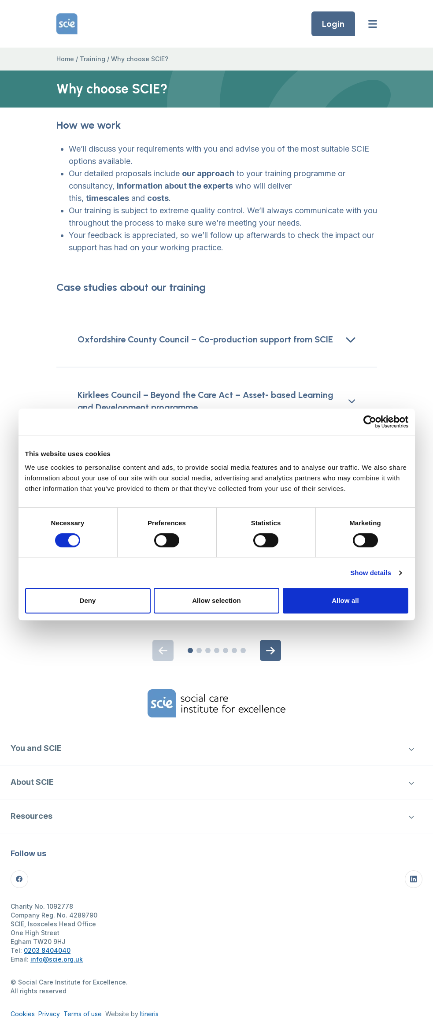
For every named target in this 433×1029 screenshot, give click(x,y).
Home (65, 59)
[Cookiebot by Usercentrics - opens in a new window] (369, 421)
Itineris (149, 1014)
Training (92, 59)
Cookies (23, 1014)
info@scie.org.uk (56, 959)
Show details (370, 572)
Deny (87, 600)
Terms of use (82, 1014)
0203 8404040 (47, 950)
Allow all (345, 600)
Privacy (49, 1014)
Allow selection (216, 600)
